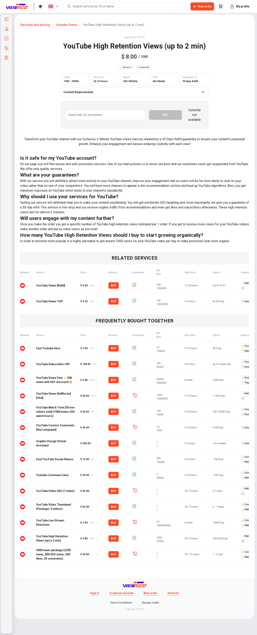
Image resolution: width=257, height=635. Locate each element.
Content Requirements (134, 92)
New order (150, 593)
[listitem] (6, 19)
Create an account (121, 593)
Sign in (94, 593)
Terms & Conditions (121, 602)
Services (173, 593)
